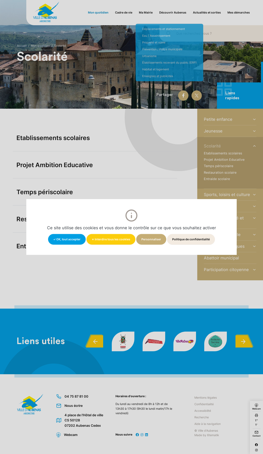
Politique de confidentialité (191, 239)
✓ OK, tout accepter (67, 239)
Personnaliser (151, 239)
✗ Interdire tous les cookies (111, 239)
